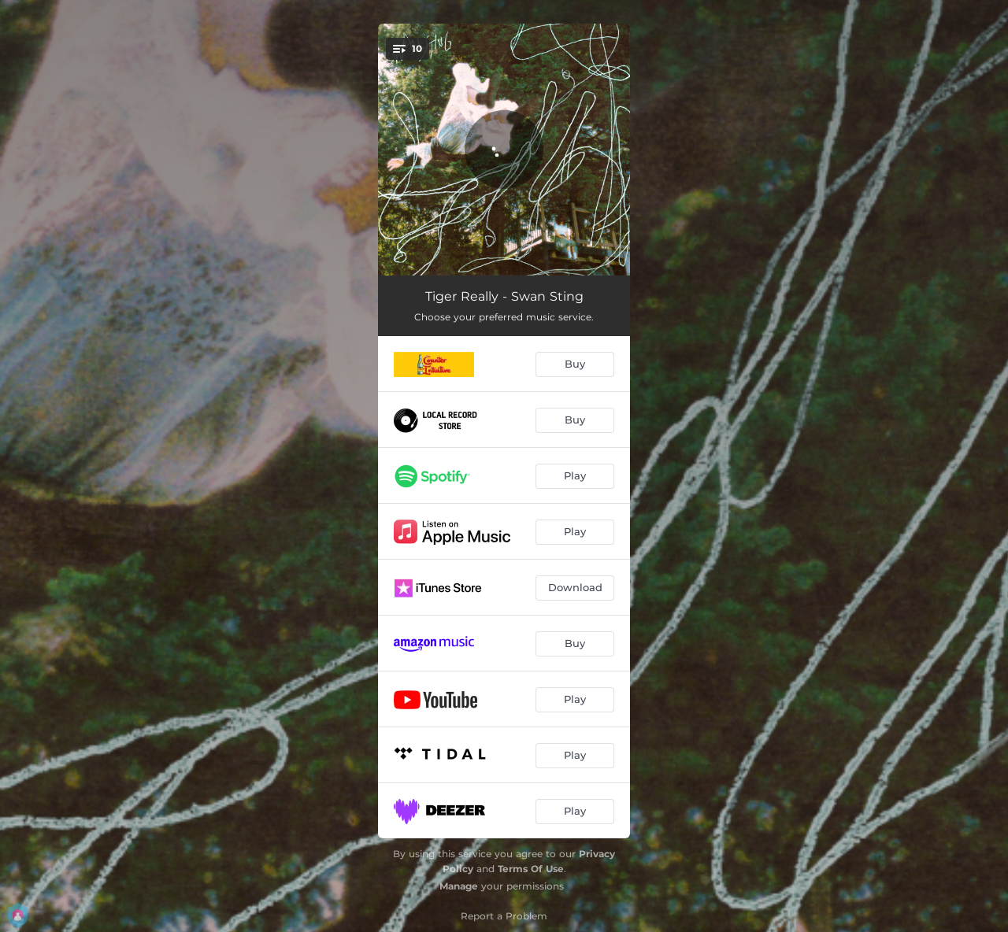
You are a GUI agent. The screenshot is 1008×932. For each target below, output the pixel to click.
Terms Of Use (531, 869)
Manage (458, 886)
